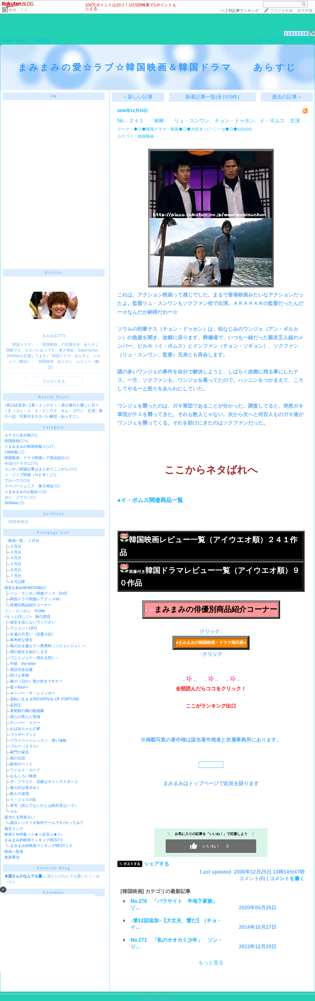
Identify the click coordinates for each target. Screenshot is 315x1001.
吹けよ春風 (19, 675)
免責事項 (11, 857)
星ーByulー (19, 687)
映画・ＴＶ (18, 10)
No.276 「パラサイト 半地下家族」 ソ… (176, 904)
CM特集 (11, 452)
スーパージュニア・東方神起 (28, 486)
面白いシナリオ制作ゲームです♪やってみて (47, 823)
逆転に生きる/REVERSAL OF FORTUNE (44, 699)
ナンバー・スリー (25, 722)
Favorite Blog (53, 868)
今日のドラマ (15, 463)
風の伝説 (17, 758)
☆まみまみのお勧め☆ (23, 492)
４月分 (15, 558)
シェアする (156, 863)
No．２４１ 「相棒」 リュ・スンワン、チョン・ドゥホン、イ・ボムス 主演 (208, 120)
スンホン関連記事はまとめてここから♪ (37, 469)
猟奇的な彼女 (21, 640)
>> (239, 10)
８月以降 (17, 582)
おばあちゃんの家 (25, 728)
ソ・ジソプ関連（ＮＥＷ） (27, 475)
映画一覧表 (13, 851)
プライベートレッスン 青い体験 (38, 740)
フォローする (53, 381)
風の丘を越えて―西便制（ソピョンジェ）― (48, 646)
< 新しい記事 (138, 96)
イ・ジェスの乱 (23, 799)
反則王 (15, 705)
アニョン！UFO (23, 628)
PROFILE (43, 40)
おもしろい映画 (23, 776)
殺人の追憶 (19, 793)
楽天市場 (304, 10)
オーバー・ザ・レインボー (32, 693)
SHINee (11, 503)
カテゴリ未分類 (17, 435)
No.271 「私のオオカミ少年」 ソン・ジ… (176, 943)
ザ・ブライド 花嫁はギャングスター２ (44, 781)
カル (14, 811)
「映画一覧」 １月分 (21, 540)
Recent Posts (53, 397)
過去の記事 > (286, 96)
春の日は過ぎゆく (25, 787)
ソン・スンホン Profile (24, 611)
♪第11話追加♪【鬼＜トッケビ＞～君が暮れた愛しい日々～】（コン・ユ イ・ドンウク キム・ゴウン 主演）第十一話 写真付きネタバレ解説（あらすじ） (53, 411)
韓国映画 (11, 441)
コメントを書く (287, 878)
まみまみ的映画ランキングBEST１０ (41, 845)
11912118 (296, 33)
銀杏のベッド (21, 764)
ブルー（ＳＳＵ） (25, 746)
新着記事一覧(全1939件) (212, 96)
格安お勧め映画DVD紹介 (25, 588)
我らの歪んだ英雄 (25, 717)
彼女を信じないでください (32, 622)
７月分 (15, 576)
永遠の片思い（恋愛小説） (32, 634)
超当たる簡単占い (19, 817)
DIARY (24, 40)
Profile (53, 272)
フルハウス (13, 480)
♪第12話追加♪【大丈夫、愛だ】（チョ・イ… (176, 924)
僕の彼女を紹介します (29, 652)
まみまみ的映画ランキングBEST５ (33, 840)
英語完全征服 (21, 669)
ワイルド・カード (25, 770)
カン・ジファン (17, 497)
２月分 (15, 546)
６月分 (15, 570)
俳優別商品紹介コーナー (31, 605)
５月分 (15, 564)
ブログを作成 (281, 10)
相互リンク (13, 829)
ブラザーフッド (23, 734)
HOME (8, 40)
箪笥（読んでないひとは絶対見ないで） (44, 805)
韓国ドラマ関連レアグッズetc (35, 599)
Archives (53, 513)
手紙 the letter (23, 663)
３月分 (15, 552)
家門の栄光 (19, 752)
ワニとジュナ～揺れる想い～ (34, 658)
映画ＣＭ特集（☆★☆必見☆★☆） (34, 834)
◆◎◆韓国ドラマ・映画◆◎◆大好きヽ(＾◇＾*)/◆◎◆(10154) (193, 129)
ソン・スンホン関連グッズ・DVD (38, 593)
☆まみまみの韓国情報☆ (25, 446)
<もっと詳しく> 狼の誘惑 (27, 616)
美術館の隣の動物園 (27, 711)
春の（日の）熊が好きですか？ (36, 681)
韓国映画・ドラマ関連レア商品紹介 (34, 458)
